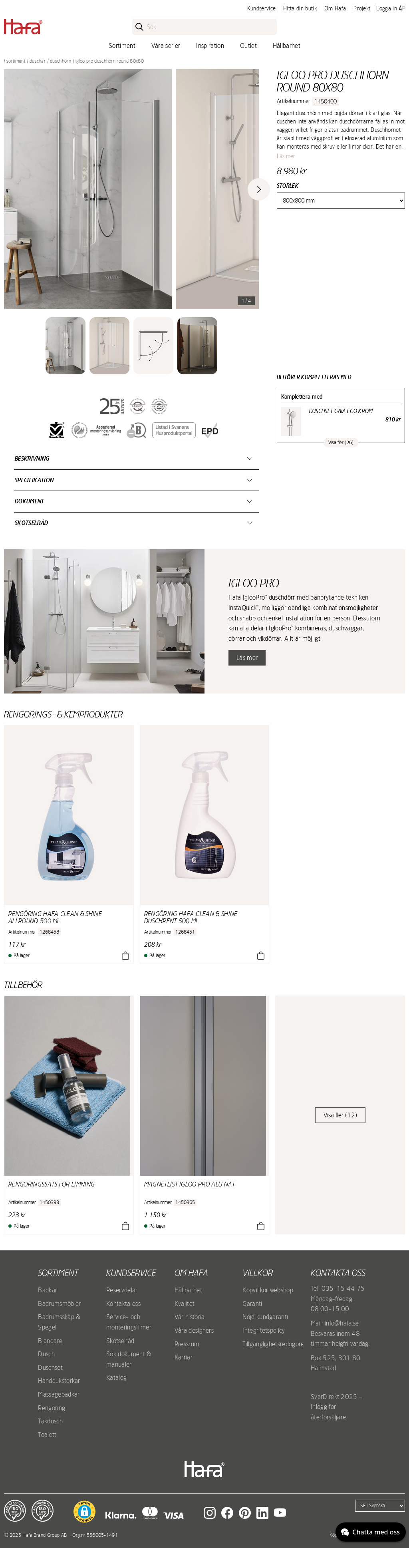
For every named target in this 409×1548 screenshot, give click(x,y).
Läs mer (286, 156)
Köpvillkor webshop (267, 1290)
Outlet (248, 45)
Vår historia (190, 1316)
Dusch (46, 1353)
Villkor (257, 1273)
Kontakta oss (123, 1303)
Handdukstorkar (59, 1380)
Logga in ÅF (390, 8)
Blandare (50, 1340)
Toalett (47, 1434)
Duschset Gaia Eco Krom (341, 411)
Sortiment (122, 45)
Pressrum (187, 1343)
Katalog (116, 1377)
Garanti (252, 1303)
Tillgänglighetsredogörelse (276, 1343)
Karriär (184, 1357)
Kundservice (261, 8)
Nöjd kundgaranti (265, 1316)
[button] (84, 1512)
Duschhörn (60, 61)
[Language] (380, 1506)
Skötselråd (31, 522)
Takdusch (50, 1421)
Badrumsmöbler (59, 1303)
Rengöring (51, 1407)
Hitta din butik (300, 8)
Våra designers (194, 1330)
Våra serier (166, 45)
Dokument (29, 501)
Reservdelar (122, 1290)
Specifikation (34, 480)
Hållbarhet (286, 45)
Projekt (361, 8)
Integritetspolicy (263, 1330)
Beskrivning (32, 458)
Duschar (38, 61)
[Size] (341, 201)
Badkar (47, 1290)
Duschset (50, 1367)
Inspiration (210, 45)
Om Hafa (335, 8)
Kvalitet (185, 1303)
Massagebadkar (58, 1394)
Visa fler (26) (340, 442)
